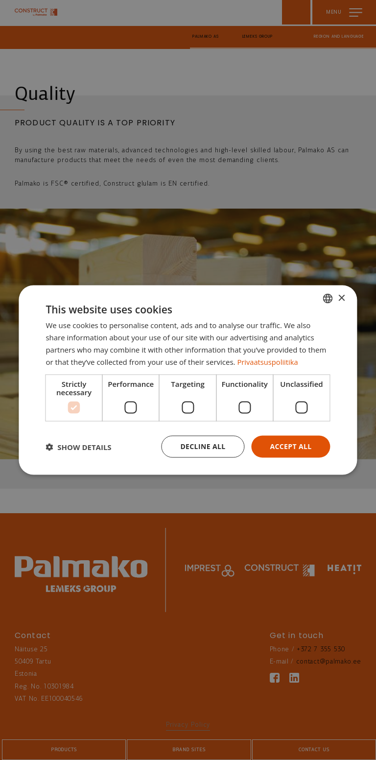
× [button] (341, 298)
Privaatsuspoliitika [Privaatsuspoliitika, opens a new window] (268, 361)
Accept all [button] (290, 446)
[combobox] (328, 298)
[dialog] (188, 380)
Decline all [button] (202, 446)
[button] (78, 446)
